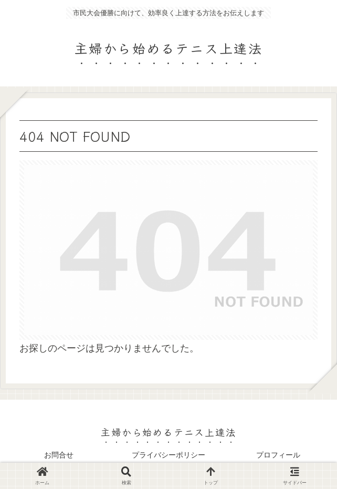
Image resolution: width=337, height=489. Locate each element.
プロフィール (278, 455)
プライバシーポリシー (168, 455)
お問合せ (58, 455)
